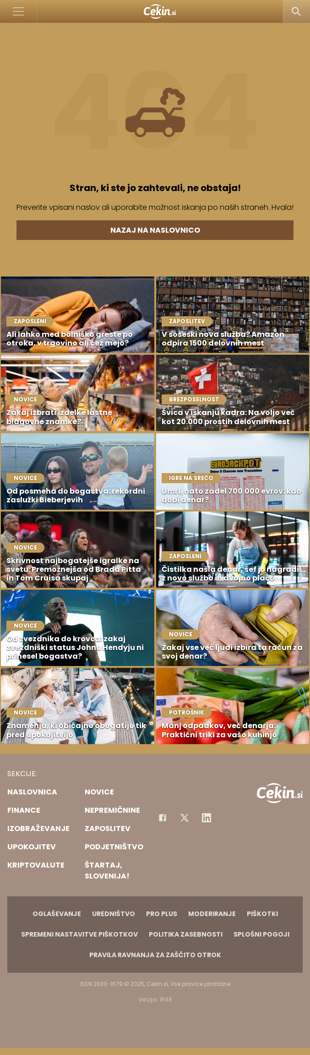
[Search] (296, 11)
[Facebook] (162, 817)
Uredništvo (113, 913)
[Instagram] (206, 817)
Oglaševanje (57, 913)
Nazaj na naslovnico (155, 230)
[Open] (18, 11)
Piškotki (262, 913)
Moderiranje (212, 913)
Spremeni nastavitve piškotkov (79, 934)
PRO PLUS (161, 913)
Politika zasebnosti (186, 934)
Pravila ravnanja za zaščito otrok (155, 954)
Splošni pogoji (261, 934)
